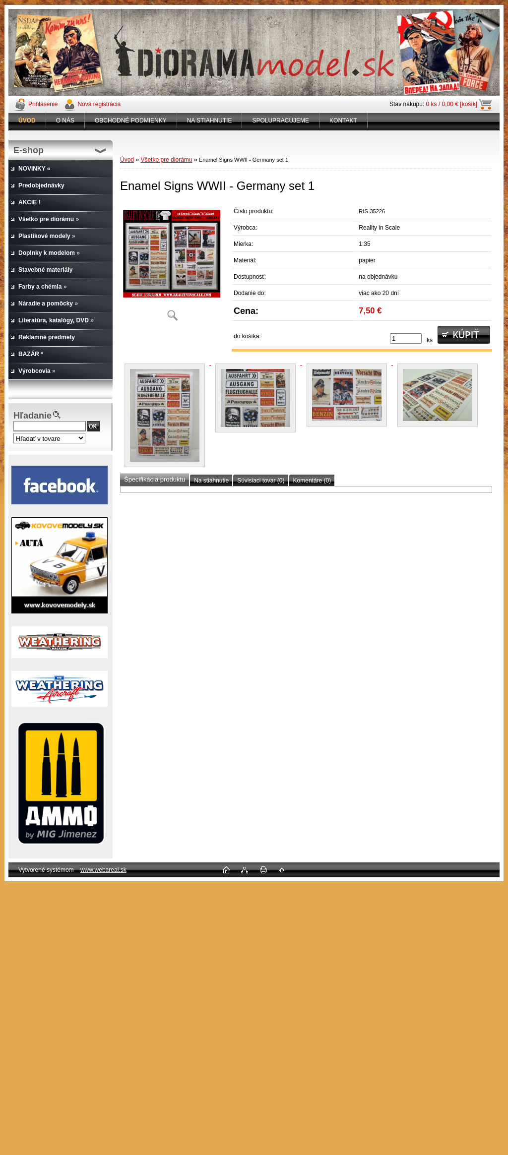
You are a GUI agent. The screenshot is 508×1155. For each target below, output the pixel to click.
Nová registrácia (99, 104)
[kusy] (406, 338)
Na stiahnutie (211, 480)
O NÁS (65, 120)
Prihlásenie (43, 104)
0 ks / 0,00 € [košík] (451, 104)
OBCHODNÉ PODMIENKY (131, 120)
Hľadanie (32, 416)
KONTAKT (343, 120)
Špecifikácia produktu (154, 479)
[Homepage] (27, 120)
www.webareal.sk (103, 869)
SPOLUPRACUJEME (280, 120)
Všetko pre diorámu (166, 159)
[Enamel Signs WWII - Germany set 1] (172, 265)
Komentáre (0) (312, 480)
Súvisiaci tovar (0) (260, 480)
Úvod (127, 159)
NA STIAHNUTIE (209, 120)
